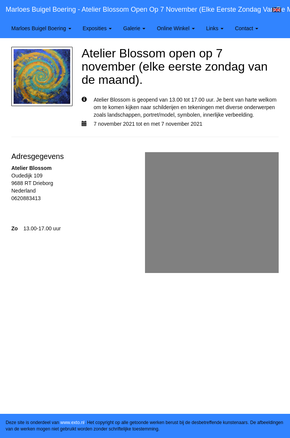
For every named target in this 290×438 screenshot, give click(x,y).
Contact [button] (246, 28)
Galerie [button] (134, 28)
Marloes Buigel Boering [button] (41, 28)
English (276, 10)
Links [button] (215, 28)
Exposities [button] (97, 28)
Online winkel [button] (175, 28)
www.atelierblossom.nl (37, 213)
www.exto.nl (72, 422)
